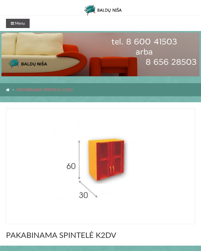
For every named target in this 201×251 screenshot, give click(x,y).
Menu (18, 23)
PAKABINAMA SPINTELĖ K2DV (45, 89)
